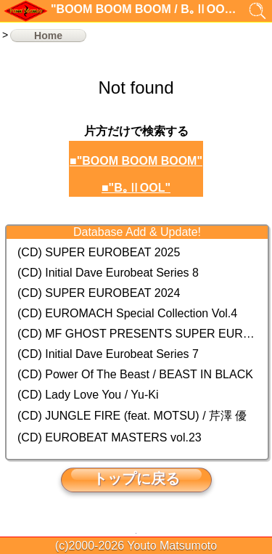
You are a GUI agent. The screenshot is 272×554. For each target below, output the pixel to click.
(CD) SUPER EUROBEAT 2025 (98, 252)
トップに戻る (136, 478)
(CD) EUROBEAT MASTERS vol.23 (109, 437)
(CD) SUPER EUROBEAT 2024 (98, 293)
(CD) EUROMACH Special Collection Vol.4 (127, 313)
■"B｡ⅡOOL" (136, 188)
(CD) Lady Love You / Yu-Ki (88, 394)
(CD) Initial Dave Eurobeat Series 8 (108, 272)
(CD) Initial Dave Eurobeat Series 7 (108, 354)
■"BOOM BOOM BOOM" (136, 161)
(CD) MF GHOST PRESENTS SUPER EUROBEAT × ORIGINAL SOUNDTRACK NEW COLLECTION (137, 333)
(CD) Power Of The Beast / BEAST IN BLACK (135, 374)
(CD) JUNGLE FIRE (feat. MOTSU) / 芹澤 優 (132, 416)
